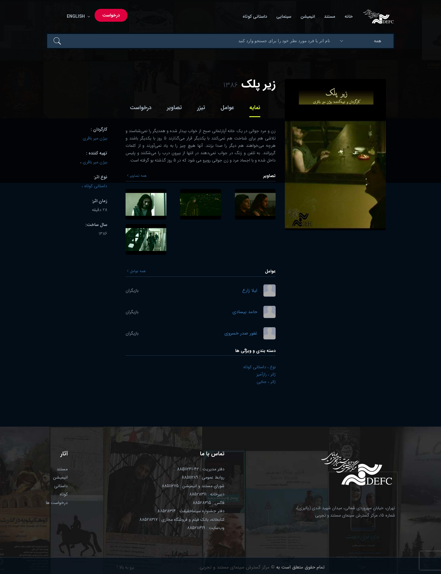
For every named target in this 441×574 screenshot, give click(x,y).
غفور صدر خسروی (240, 333)
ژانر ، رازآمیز (266, 374)
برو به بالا (125, 567)
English (77, 16)
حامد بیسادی (244, 312)
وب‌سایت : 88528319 (205, 527)
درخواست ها (57, 502)
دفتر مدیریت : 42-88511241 (200, 469)
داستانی (61, 486)
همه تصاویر (137, 176)
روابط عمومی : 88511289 (203, 477)
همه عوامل (136, 271)
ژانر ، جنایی (266, 381)
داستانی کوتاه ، (94, 186)
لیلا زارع (249, 290)
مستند (329, 16)
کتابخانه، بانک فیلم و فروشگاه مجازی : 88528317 (181, 519)
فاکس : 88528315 (208, 502)
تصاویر (174, 107)
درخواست (111, 15)
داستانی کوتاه (255, 16)
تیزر (201, 107)
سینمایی (283, 16)
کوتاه (64, 494)
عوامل (227, 107)
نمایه (254, 107)
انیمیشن (307, 16)
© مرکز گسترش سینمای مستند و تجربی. (236, 567)
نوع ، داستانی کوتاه (259, 367)
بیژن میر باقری (95, 138)
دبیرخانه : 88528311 (206, 494)
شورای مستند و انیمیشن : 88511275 (193, 486)
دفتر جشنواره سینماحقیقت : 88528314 (190, 511)
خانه (349, 16)
